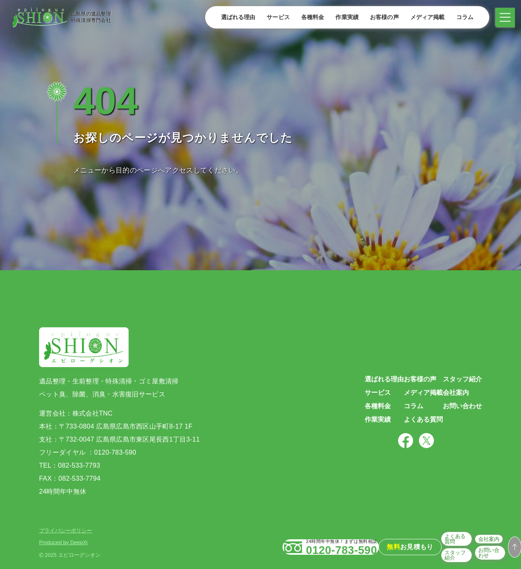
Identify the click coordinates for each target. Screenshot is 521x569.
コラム (462, 17)
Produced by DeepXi (63, 542)
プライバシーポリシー (65, 530)
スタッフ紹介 (428, 557)
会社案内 (464, 546)
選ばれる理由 (235, 17)
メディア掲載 (424, 17)
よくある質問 (428, 546)
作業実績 (344, 17)
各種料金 (310, 17)
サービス (275, 17)
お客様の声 (381, 17)
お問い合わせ (469, 557)
